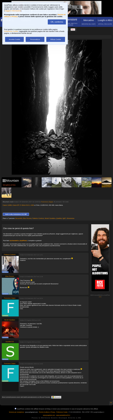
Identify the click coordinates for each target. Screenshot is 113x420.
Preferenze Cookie (11, 31)
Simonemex (70, 218)
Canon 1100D (7, 205)
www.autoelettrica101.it (63, 415)
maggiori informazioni (13, 11)
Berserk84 (18, 218)
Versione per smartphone (16, 412)
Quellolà (59, 218)
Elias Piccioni (27, 218)
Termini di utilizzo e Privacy (47, 412)
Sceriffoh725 (10, 341)
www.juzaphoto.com (49, 415)
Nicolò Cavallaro (50, 218)
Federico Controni (38, 218)
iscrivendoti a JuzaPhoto (18, 240)
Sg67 (64, 218)
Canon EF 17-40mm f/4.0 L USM (23, 205)
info (100, 296)
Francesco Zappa (47, 202)
